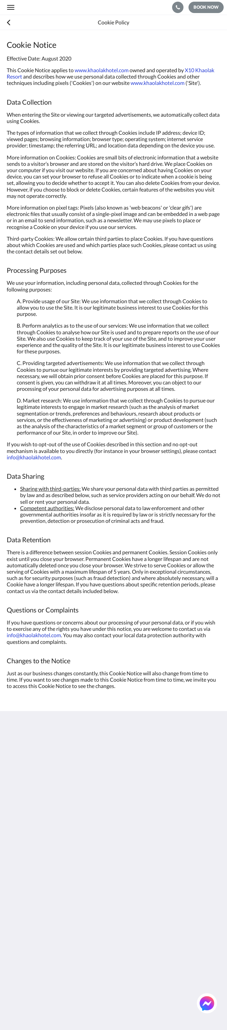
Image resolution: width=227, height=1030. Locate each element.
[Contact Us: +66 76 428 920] (177, 7)
